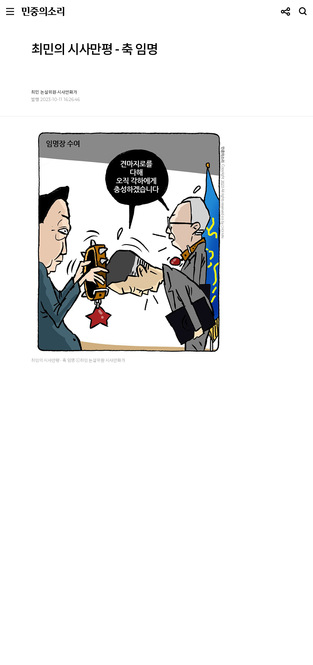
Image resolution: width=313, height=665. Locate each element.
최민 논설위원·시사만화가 (54, 92)
